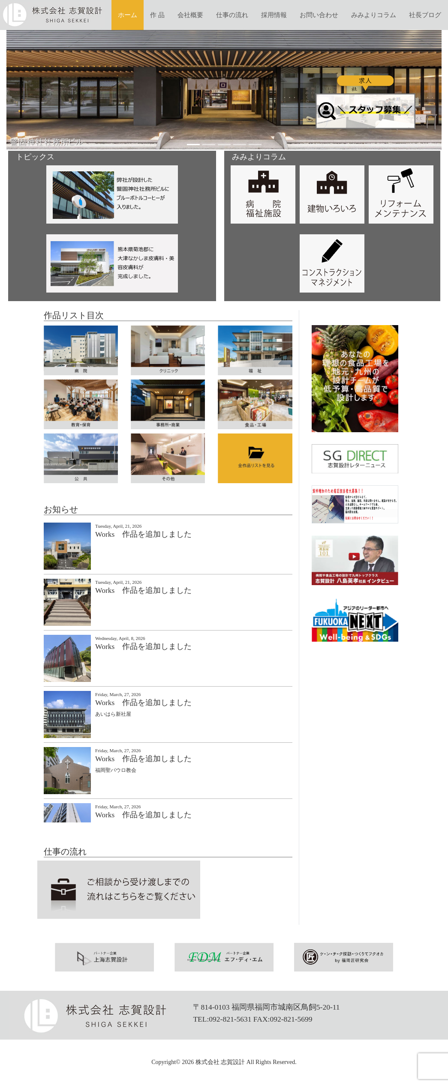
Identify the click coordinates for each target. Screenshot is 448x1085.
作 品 (157, 15)
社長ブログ (425, 15)
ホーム (127, 15)
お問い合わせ (319, 15)
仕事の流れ (232, 15)
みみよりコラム (373, 15)
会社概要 (190, 15)
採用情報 (274, 15)
